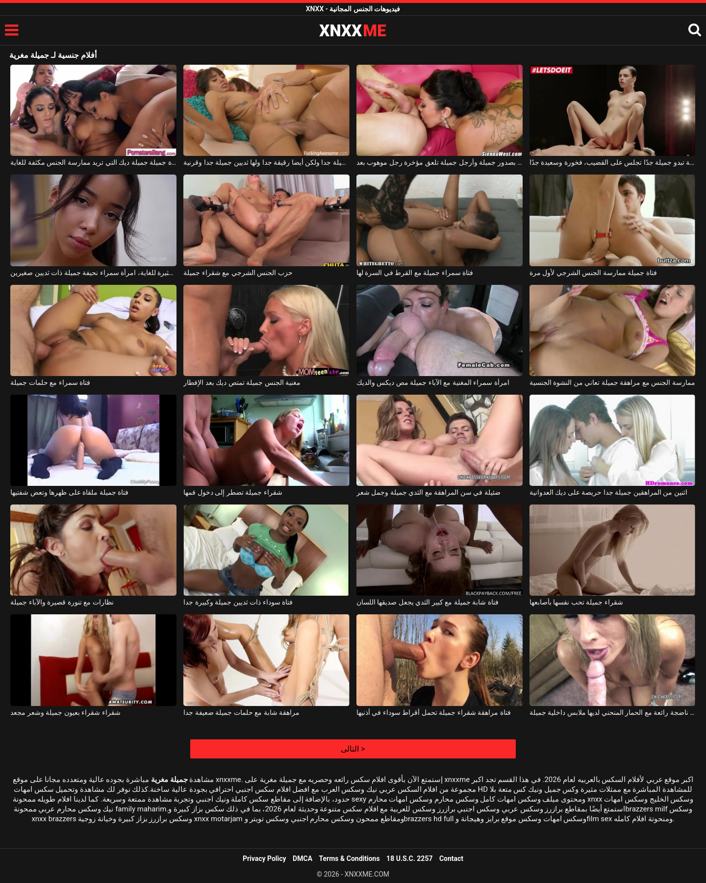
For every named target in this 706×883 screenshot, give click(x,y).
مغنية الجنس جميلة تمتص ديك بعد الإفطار (242, 382)
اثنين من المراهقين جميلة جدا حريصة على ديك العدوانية (608, 492)
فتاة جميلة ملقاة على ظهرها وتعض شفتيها (69, 492)
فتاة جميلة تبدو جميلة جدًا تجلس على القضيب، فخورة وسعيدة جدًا (613, 162)
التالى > (353, 749)
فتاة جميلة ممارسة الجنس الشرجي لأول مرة (593, 273)
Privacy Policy (264, 858)
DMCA (302, 858)
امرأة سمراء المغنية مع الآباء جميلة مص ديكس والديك (432, 382)
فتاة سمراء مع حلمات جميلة (50, 382)
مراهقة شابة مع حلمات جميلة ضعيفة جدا (241, 712)
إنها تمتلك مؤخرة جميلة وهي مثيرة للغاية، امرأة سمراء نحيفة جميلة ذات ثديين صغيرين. (93, 273)
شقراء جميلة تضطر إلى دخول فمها (232, 492)
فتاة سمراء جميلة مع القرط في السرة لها (414, 273)
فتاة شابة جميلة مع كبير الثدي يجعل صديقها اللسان (427, 602)
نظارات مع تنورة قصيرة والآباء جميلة (61, 602)
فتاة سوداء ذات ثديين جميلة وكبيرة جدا (238, 602)
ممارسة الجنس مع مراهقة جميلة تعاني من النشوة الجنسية (612, 382)
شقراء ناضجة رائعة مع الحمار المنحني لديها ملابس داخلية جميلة (613, 712)
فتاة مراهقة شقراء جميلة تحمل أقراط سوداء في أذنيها (433, 712)
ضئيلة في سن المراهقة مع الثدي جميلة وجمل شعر (428, 492)
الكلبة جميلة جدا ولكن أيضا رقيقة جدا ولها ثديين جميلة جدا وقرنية (266, 162)
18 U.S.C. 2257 (409, 858)
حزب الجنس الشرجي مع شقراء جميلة (237, 273)
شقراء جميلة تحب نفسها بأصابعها (576, 602)
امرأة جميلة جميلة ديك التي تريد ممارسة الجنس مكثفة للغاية (93, 162)
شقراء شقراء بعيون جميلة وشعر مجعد (65, 712)
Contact (451, 858)
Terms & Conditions (349, 858)
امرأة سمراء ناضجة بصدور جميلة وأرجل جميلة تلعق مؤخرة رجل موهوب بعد (439, 162)
